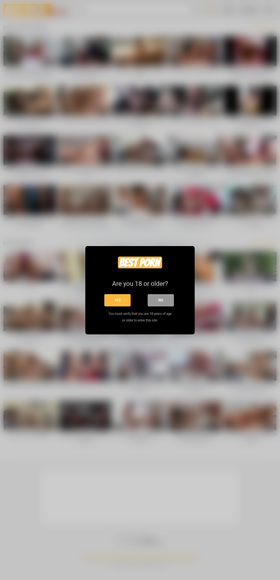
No (160, 300)
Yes (117, 300)
